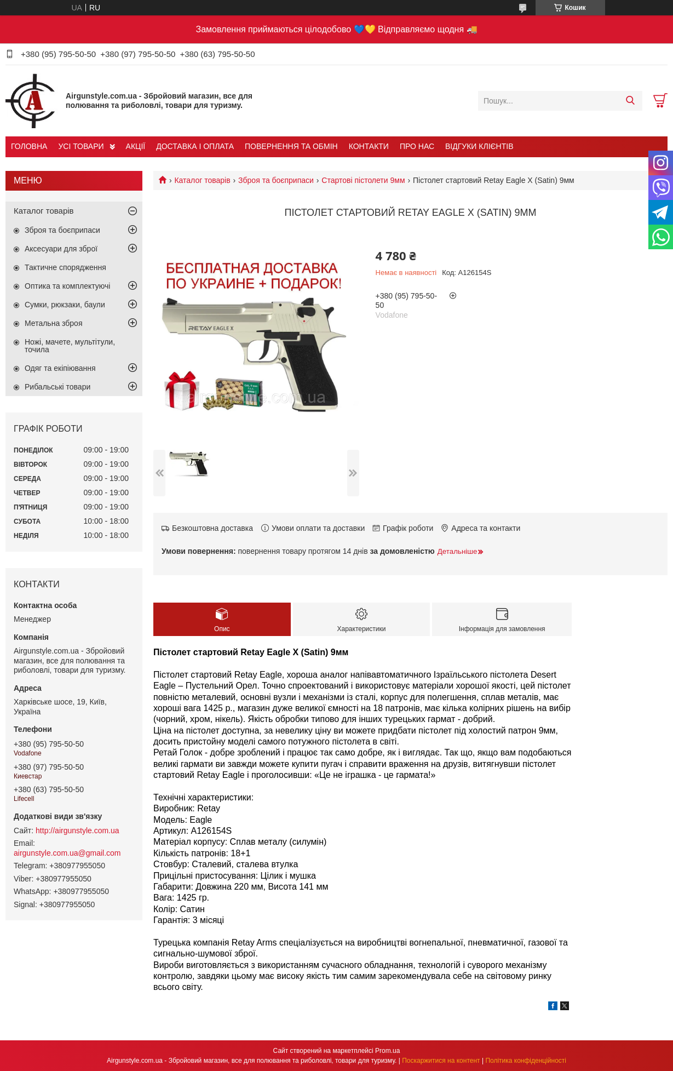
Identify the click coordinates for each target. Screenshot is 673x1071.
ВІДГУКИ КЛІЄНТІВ (479, 146)
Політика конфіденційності (525, 1060)
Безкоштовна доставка (212, 528)
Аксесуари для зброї (61, 248)
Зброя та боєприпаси (276, 180)
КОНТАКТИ (369, 146)
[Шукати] (630, 101)
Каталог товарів (202, 180)
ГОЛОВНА (29, 146)
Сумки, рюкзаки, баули (65, 304)
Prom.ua (387, 1051)
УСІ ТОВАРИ (80, 146)
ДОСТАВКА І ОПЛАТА (195, 146)
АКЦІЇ (136, 146)
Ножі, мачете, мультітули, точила (70, 345)
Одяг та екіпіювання (60, 368)
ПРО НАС (417, 146)
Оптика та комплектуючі (67, 286)
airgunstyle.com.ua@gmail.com (67, 853)
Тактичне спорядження (65, 267)
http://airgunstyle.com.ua (77, 830)
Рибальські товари (57, 386)
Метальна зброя (54, 323)
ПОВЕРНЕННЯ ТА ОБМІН (291, 146)
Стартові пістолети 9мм (363, 180)
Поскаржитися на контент (441, 1060)
